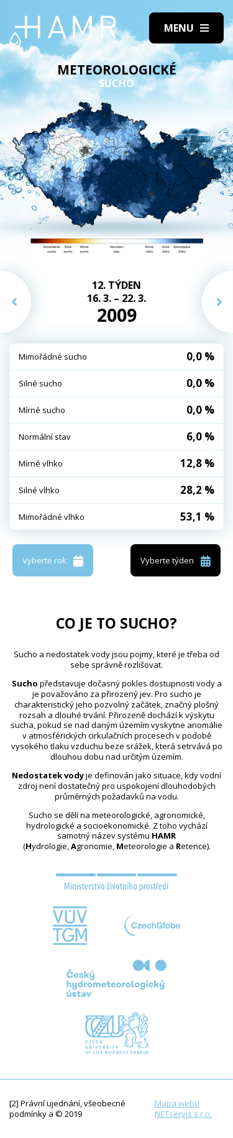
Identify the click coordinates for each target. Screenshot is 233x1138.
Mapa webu (177, 1103)
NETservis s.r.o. (183, 1113)
